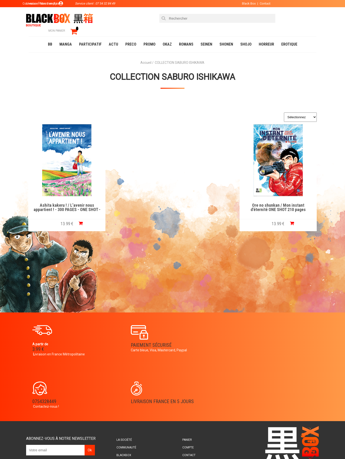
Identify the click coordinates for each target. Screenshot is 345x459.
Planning (127, 406)
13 (63, 216)
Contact (255, 3)
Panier (180, 383)
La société (128, 383)
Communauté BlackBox (99, 445)
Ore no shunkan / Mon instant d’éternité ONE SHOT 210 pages (281, 200)
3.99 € (41, 343)
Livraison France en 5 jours (276, 341)
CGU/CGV (181, 406)
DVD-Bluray (63, 445)
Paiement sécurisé (128, 338)
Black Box (239, 3)
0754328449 (192, 338)
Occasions (135, 445)
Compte (181, 391)
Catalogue (38, 445)
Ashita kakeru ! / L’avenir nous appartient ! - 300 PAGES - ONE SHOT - (63, 200)
